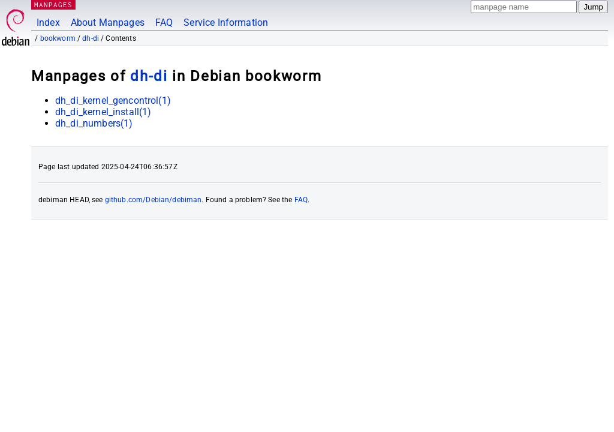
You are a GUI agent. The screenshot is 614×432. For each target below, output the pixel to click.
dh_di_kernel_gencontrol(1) (113, 100)
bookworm (58, 38)
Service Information (225, 22)
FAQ (164, 22)
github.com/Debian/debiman (153, 200)
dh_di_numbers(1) (94, 123)
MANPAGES (53, 4)
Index (48, 22)
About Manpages (108, 22)
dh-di (90, 38)
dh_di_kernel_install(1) (103, 112)
